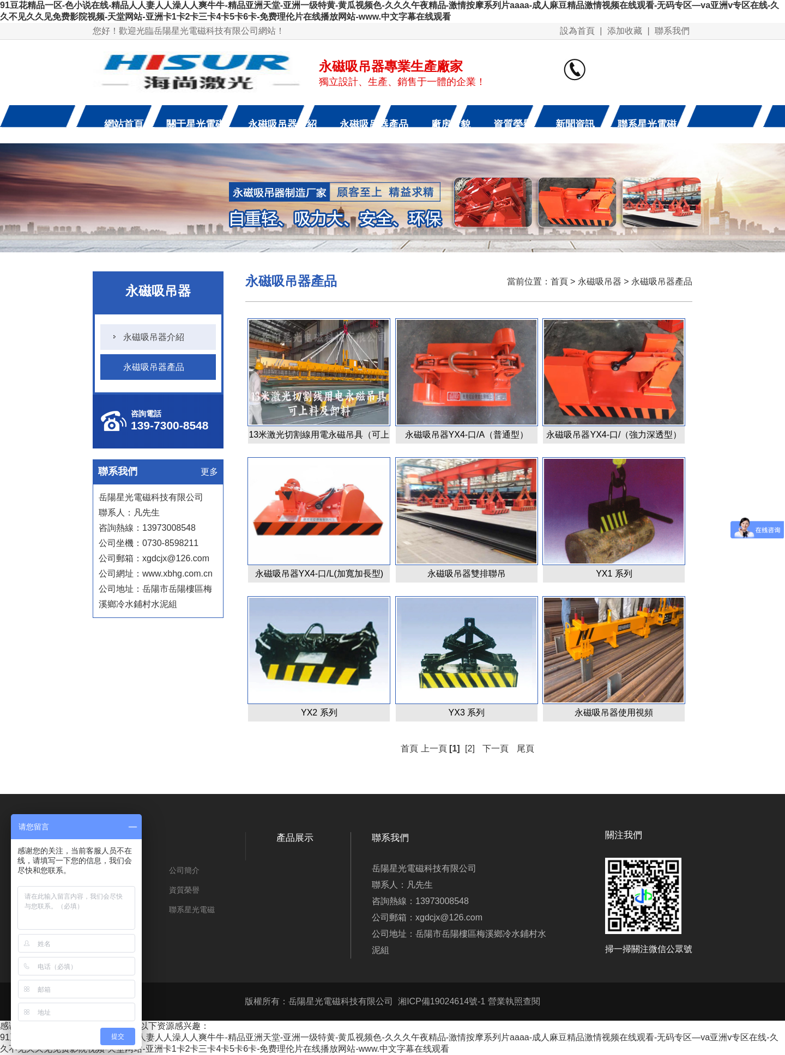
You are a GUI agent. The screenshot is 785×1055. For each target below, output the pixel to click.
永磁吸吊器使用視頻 (614, 712)
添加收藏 (624, 30)
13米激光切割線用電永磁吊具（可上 (319, 434)
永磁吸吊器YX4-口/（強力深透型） (613, 434)
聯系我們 (672, 30)
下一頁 (495, 748)
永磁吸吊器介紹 (282, 124)
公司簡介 (184, 870)
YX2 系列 (319, 712)
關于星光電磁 (195, 124)
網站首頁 (123, 124)
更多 (209, 471)
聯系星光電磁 (647, 124)
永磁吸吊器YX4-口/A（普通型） (467, 434)
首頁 (559, 281)
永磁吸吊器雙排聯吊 (466, 573)
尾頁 (525, 748)
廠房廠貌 (450, 124)
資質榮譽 (513, 124)
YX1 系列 (614, 573)
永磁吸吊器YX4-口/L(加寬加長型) (319, 573)
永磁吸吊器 (599, 281)
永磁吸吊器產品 (374, 124)
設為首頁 (577, 30)
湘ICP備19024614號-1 (441, 1001)
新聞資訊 (575, 124)
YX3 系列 (467, 712)
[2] (470, 748)
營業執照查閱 (514, 1001)
